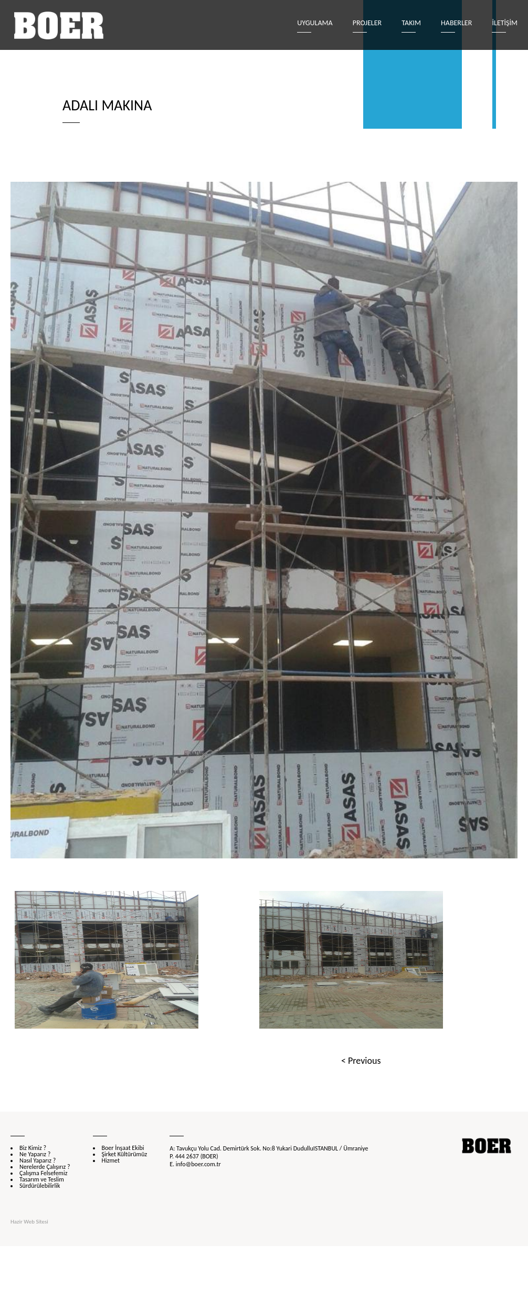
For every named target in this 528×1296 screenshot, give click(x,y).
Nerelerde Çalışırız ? (44, 1166)
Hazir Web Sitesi (29, 1221)
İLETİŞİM (505, 22)
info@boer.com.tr (198, 1164)
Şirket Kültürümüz (124, 1154)
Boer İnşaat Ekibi (123, 1148)
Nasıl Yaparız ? (37, 1160)
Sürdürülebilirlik (39, 1185)
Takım (411, 22)
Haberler (456, 22)
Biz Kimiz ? (32, 1148)
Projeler (367, 22)
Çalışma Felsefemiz (43, 1173)
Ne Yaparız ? (34, 1154)
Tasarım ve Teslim (41, 1179)
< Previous (361, 1060)
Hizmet (111, 1160)
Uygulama (314, 22)
